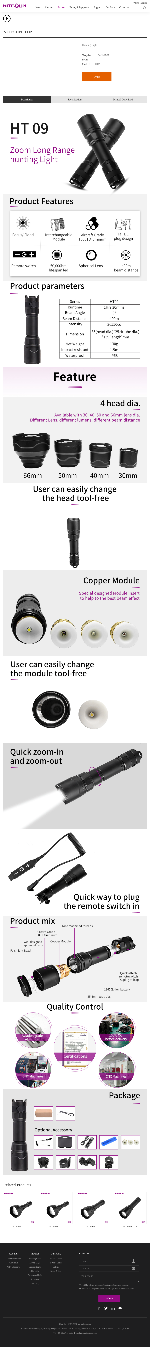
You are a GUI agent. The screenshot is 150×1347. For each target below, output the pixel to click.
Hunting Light (35, 1259)
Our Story (110, 7)
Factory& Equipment (79, 7)
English (143, 3)
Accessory (34, 1279)
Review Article (56, 1259)
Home (37, 7)
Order (97, 76)
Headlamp (35, 1283)
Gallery (56, 1267)
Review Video (56, 1263)
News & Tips (55, 1271)
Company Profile (14, 1259)
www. (79, 1324)
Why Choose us (13, 1267)
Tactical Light (35, 1267)
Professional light (35, 1275)
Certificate (13, 1263)
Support (97, 7)
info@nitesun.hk (97, 1288)
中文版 (136, 3)
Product (61, 7)
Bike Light (34, 1271)
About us (49, 7)
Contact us (124, 7)
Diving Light (34, 1263)
